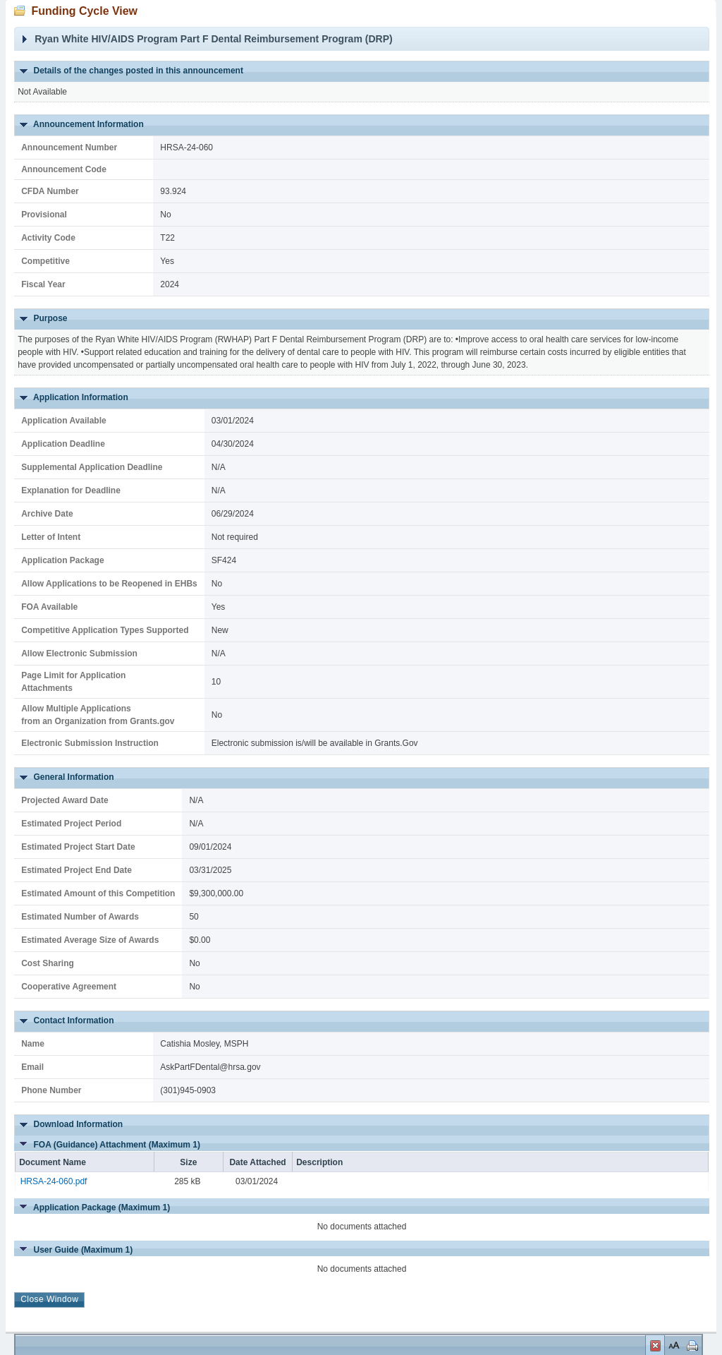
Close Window (654, 1347)
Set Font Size (672, 1345)
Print (690, 1345)
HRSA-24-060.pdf (53, 1181)
